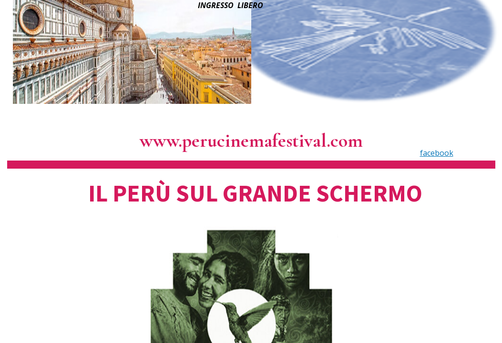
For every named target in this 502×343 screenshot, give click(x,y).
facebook (436, 153)
